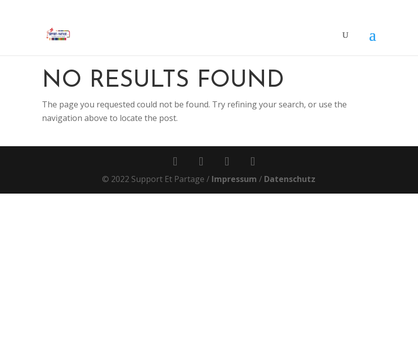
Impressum (234, 179)
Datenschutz (290, 179)
